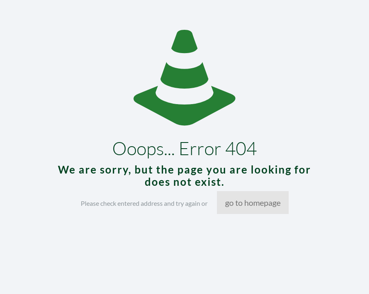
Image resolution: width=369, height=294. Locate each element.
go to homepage (253, 202)
